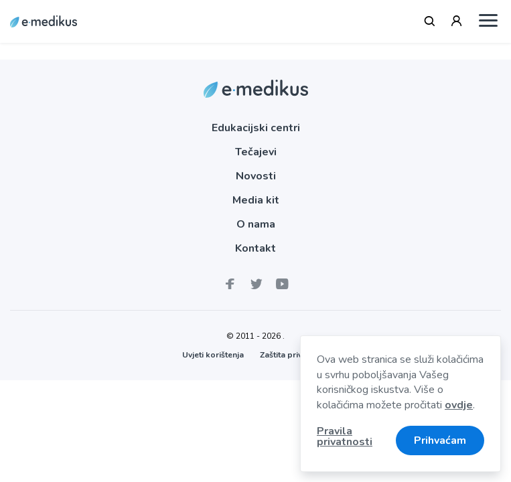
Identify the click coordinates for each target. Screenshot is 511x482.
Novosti (256, 176)
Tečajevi (256, 152)
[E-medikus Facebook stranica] (229, 284)
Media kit (255, 200)
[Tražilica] (430, 21)
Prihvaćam (440, 440)
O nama (255, 224)
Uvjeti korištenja (213, 354)
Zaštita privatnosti (294, 354)
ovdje (459, 405)
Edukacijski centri (256, 127)
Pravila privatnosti (344, 437)
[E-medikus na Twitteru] (255, 284)
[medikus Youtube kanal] (281, 284)
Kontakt (255, 248)
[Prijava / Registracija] (456, 21)
